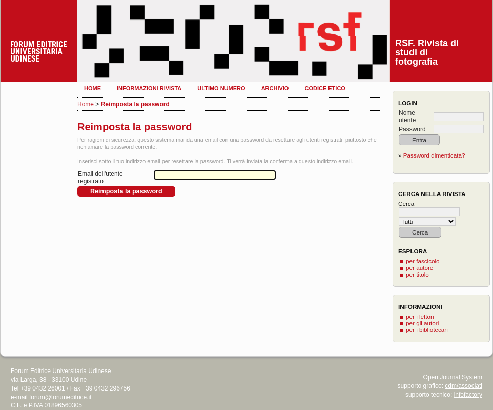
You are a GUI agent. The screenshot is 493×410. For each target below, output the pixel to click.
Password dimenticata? (434, 155)
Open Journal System (452, 377)
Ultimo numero (221, 88)
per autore (419, 267)
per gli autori (422, 323)
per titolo (417, 274)
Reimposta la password (135, 104)
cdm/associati (463, 385)
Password (412, 129)
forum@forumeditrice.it (60, 397)
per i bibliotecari (427, 329)
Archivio (275, 88)
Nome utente (407, 116)
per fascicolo (423, 261)
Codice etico (324, 88)
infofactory (468, 394)
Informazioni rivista (149, 88)
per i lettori (420, 316)
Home (92, 88)
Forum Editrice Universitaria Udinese (61, 371)
